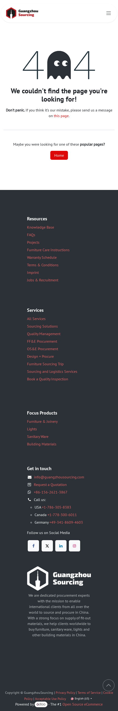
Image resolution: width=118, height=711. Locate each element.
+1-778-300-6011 (62, 514)
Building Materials (41, 444)
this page (61, 115)
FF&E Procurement (42, 341)
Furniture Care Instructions (48, 249)
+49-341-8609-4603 (66, 522)
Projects (33, 242)
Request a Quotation (50, 484)
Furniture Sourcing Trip (45, 364)
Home (59, 155)
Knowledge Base (40, 227)
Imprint (33, 272)
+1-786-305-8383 (56, 507)
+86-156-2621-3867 (50, 492)
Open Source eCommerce (83, 704)
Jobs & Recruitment (42, 280)
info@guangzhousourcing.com (59, 477)
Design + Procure (40, 356)
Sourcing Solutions (42, 326)
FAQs (31, 234)
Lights (32, 429)
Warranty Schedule (42, 257)
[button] (108, 685)
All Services (36, 318)
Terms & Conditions (43, 265)
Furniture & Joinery (42, 421)
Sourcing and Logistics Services (52, 371)
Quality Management (43, 333)
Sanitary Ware (37, 436)
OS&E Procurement (42, 348)
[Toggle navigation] (108, 13)
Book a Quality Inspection (47, 379)
